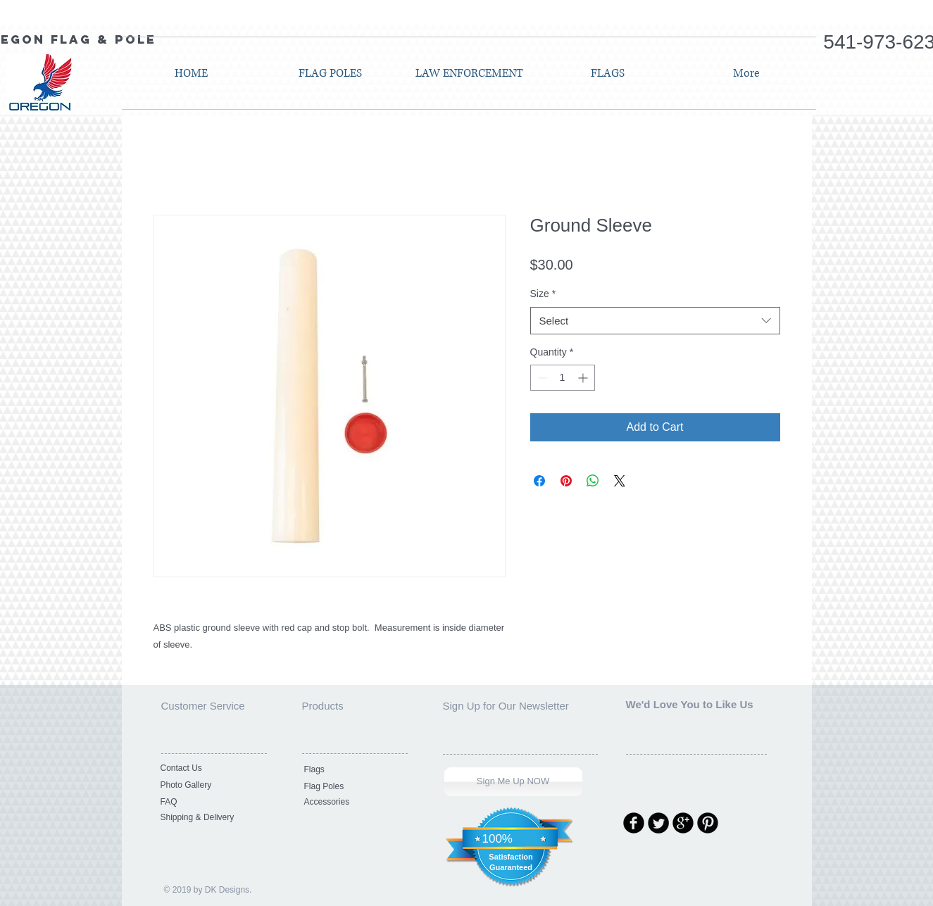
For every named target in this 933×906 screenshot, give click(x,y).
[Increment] (584, 377)
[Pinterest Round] (707, 822)
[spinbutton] (562, 377)
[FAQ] (208, 802)
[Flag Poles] (352, 787)
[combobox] (655, 320)
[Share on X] (619, 480)
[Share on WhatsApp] (592, 480)
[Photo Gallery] (208, 785)
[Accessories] (352, 802)
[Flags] (352, 770)
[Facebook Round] (633, 822)
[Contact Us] (208, 768)
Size (543, 293)
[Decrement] (541, 377)
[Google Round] (683, 822)
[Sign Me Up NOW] (513, 782)
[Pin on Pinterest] (566, 480)
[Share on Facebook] (539, 480)
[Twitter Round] (658, 822)
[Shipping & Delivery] (208, 818)
